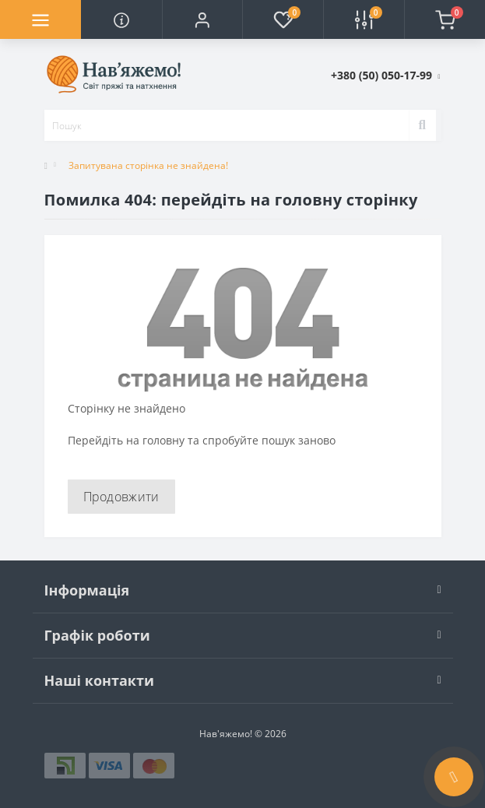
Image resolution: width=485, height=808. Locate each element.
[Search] (422, 125)
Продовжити (121, 496)
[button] (202, 19)
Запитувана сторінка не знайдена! (148, 165)
